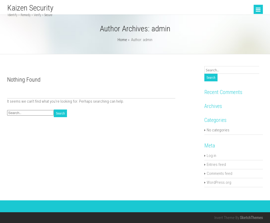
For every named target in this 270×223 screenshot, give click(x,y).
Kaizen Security (30, 7)
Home (122, 39)
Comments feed (219, 173)
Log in (211, 155)
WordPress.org (219, 182)
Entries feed (216, 164)
